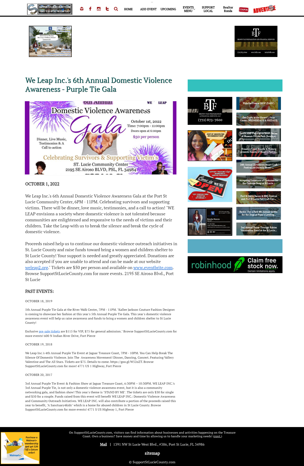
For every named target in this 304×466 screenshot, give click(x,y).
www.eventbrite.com (153, 267)
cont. (217, 436)
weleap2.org (36, 267)
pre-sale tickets (49, 331)
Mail (103, 444)
